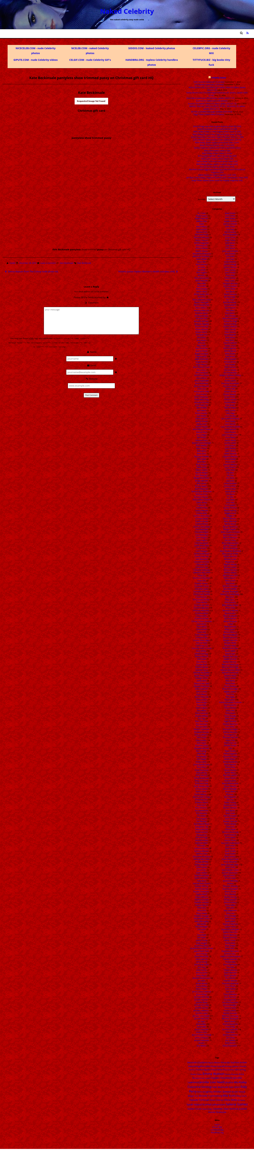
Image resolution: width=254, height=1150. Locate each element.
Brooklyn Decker (201, 497)
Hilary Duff (201, 910)
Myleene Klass (230, 645)
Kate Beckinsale (66, 263)
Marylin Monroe (230, 556)
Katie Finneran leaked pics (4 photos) (209, 82)
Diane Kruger (201, 702)
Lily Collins (230, 478)
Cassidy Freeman (201, 556)
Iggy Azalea (201, 924)
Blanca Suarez (202, 470)
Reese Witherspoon (230, 783)
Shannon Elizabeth (230, 889)
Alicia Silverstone (202, 278)
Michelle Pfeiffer (230, 589)
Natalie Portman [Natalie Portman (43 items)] (199, 1100)
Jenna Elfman (201, 986)
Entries (217, 1127)
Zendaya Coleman (230, 1035)
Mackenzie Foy (230, 510)
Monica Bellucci (230, 632)
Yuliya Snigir (230, 1026)
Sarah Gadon (230, 853)
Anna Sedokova (201, 383)
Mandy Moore (230, 524)
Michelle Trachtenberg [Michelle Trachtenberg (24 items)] (210, 1095)
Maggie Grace (230, 513)
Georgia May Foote (202, 859)
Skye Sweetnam (230, 910)
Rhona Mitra (230, 791)
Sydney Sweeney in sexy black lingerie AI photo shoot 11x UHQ (217, 137)
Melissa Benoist (230, 570)
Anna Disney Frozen (201, 367)
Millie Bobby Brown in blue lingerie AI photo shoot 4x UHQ (217, 134)
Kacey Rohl (230, 275)
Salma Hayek (230, 829)
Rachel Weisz (230, 772)
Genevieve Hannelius (201, 856)
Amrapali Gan (201, 334)
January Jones (201, 972)
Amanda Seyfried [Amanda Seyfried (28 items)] (229, 1062)
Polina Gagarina (230, 753)
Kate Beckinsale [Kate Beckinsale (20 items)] (220, 1087)
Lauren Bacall (230, 440)
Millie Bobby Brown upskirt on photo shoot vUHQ (217, 164)
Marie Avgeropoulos (230, 543)
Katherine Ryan (230, 324)
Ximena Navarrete (230, 1024)
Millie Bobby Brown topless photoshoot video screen (217, 142)
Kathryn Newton (230, 326)
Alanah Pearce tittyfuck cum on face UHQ (217, 145)
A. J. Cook (201, 213)
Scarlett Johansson (229, 872)
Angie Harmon (202, 362)
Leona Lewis (230, 461)
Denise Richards (201, 697)
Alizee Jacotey (201, 289)
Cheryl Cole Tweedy (201, 594)
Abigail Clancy (201, 216)
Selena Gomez (229, 875)
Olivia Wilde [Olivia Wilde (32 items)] (230, 1100)
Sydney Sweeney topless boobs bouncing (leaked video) (217, 148)
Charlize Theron (201, 583)
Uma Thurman (230, 997)
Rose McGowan (230, 816)
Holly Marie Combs (202, 918)
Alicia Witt (201, 283)
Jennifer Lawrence (200, 1010)
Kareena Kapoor (230, 286)
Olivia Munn (230, 713)
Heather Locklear (201, 902)
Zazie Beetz (230, 1032)
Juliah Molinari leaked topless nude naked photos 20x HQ (217, 139)
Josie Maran (230, 243)
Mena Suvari (230, 580)
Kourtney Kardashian (230, 383)
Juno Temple (230, 272)
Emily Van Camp (201, 781)
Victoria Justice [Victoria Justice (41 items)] (238, 1108)
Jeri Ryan (201, 1021)
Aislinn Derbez (202, 248)
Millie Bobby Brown (230, 605)
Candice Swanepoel (201, 526)
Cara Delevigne (201, 529)
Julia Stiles (230, 256)
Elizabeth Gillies (201, 745)
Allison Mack (201, 291)
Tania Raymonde (230, 964)
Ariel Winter (202, 416)
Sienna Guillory (230, 902)
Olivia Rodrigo (230, 716)
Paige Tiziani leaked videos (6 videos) (208, 114)
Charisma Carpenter (201, 578)
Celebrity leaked (218, 77)
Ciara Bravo (201, 624)
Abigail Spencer (201, 218)
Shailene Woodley (230, 881)
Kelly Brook (230, 356)
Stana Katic (229, 948)
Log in (217, 1124)
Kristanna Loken (230, 386)
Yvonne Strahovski (229, 1029)
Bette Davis (201, 453)
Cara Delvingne (201, 535)
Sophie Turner (230, 940)
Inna (201, 932)
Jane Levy (201, 967)
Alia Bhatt (202, 270)
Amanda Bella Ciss (201, 310)
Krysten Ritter (230, 402)
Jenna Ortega (201, 994)
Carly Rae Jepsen (201, 543)
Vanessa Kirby (230, 1008)
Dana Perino (201, 662)
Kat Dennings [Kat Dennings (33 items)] (204, 1087)
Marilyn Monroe (230, 545)
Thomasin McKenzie (230, 983)
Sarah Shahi (230, 867)
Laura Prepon (230, 432)
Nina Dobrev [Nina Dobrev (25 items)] (216, 1100)
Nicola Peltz (230, 683)
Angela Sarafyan (201, 354)
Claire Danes (201, 626)
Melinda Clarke (230, 567)
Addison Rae (201, 221)
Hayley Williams (201, 897)
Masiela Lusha (230, 559)
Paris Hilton (230, 726)
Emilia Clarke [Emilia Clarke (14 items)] (196, 1074)
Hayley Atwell (201, 894)
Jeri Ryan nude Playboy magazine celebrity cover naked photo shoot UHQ (217, 177)
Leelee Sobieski (230, 453)
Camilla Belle (201, 513)
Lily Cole (230, 475)
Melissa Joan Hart (230, 575)
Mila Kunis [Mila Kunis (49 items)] (229, 1096)
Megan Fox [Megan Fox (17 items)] (193, 1096)
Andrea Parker (202, 351)
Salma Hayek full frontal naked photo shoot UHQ (217, 161)
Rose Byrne (230, 810)
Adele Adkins (201, 226)
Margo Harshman (230, 526)
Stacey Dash (230, 943)
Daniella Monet (201, 667)
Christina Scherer (201, 618)
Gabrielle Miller (201, 843)
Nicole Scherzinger (230, 689)
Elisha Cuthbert (201, 735)
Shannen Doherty (230, 886)
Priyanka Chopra (230, 756)
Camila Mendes (201, 510)
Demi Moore (201, 694)
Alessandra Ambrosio (201, 253)
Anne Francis (201, 394)
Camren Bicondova (202, 516)
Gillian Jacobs (201, 867)
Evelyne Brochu (201, 829)
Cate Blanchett (201, 559)
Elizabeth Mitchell (201, 748)
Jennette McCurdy (201, 997)
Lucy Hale (230, 502)
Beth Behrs (201, 451)
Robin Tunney (230, 802)
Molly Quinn (230, 629)
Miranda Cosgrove (230, 610)
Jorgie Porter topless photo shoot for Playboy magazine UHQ (217, 180)
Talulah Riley (230, 962)
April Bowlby (201, 407)
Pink (230, 748)
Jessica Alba (201, 1024)
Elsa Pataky (201, 759)
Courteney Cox (201, 645)
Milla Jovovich (230, 602)
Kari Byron (230, 291)
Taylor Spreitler (230, 975)
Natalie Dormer (230, 659)
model (230, 624)
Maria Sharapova (230, 537)
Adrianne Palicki (201, 234)
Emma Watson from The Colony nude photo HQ (31, 271)
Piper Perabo (230, 751)
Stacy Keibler (230, 945)
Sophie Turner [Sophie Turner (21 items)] (195, 1108)
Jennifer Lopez (202, 1013)
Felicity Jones (201, 835)
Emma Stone (201, 791)
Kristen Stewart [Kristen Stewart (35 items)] (222, 1091)
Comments (217, 1130)
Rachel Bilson (229, 759)
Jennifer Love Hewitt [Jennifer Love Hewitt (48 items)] (212, 1082)
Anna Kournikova (201, 375)
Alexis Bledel (201, 259)
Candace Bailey (201, 518)
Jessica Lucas (201, 1032)
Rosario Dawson (230, 807)
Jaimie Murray (201, 959)
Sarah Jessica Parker (230, 859)
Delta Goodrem (201, 689)
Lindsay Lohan (230, 486)
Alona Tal (201, 297)
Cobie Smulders (201, 634)
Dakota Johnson (201, 656)
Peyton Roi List (230, 743)
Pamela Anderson (230, 724)
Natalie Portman (230, 662)
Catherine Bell (201, 564)
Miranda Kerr (230, 613)
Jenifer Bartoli (201, 983)
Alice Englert (201, 272)
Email (91, 365)
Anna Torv (201, 389)
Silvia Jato (230, 908)
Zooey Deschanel (230, 1045)
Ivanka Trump (201, 940)
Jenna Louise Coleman (201, 991)
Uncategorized (230, 999)
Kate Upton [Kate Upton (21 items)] (234, 1087)
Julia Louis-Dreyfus (230, 251)
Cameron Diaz (201, 507)
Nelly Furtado (230, 678)
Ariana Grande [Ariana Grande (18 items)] (217, 1066)
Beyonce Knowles (201, 456)
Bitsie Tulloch (201, 464)
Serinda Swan (230, 878)
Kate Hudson (230, 308)
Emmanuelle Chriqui (201, 797)
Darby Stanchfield (201, 675)
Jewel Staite (230, 216)
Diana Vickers (201, 699)
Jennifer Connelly (201, 1005)
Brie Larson (201, 483)
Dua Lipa (201, 718)
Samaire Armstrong (230, 832)
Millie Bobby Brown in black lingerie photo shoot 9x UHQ (217, 131)
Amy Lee (201, 343)
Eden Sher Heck (201, 721)
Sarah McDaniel (230, 862)
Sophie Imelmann (230, 932)
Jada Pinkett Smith (201, 951)
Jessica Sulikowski (201, 1040)
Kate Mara (230, 310)
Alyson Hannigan (202, 302)
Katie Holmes (230, 332)
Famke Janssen (201, 832)
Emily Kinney (201, 772)
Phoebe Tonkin (230, 745)
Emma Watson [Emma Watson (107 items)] (213, 1073)
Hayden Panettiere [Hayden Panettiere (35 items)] (222, 1078)
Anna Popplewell (201, 380)
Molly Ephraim (230, 626)
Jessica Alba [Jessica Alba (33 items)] (232, 1082)
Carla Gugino (201, 540)
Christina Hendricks (201, 610)
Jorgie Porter (230, 240)
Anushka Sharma (201, 402)
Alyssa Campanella (202, 305)
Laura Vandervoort (230, 435)
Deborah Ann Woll (201, 683)
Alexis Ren (201, 262)
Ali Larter (201, 267)
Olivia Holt (230, 710)
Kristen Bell (230, 389)
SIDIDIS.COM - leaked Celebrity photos (151, 48)
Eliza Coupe (201, 737)
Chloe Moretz (201, 602)
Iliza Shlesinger (201, 926)
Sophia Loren (230, 926)
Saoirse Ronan (230, 840)
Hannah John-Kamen (201, 883)
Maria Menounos (230, 535)
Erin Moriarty (201, 813)
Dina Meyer (202, 710)
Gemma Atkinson (201, 851)
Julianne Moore (230, 267)
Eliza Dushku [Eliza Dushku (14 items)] (228, 1069)
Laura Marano (230, 429)
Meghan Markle (230, 564)
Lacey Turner (230, 410)
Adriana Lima (201, 232)
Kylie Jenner (230, 405)
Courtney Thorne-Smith (201, 648)
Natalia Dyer (230, 654)
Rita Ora (230, 799)
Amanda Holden (201, 316)
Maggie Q (230, 516)
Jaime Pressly (201, 954)
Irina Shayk (201, 935)
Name (91, 351)
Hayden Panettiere (201, 891)
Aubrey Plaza (201, 432)
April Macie (201, 410)
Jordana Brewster (230, 234)
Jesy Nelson (202, 1045)
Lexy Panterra (230, 467)
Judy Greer (230, 245)
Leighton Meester (230, 456)
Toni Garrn (230, 991)
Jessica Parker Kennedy (201, 1035)
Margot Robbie (229, 529)
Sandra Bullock (230, 835)
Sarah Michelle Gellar (230, 864)
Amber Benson (201, 329)
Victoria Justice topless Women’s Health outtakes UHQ (148, 271)
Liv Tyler (230, 497)
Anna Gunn (201, 370)
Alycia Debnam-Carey (201, 299)
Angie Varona (201, 364)
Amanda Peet (201, 318)
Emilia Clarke (201, 762)
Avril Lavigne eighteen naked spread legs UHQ (217, 156)
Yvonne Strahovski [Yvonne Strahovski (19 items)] (217, 1112)
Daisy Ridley (201, 651)
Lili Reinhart (230, 470)
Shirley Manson (230, 899)
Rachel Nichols (230, 764)
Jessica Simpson (201, 1037)
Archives (201, 199)
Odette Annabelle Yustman (230, 702)
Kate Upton (230, 313)
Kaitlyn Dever (230, 278)
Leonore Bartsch (230, 464)
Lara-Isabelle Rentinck (230, 418)
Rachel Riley (230, 767)
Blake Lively (201, 467)
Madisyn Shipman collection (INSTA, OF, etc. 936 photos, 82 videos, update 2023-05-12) (217, 107)
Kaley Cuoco (230, 280)
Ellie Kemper (201, 756)
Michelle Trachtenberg (229, 594)
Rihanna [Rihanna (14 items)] (241, 1100)
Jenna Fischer (201, 989)
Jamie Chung (201, 962)
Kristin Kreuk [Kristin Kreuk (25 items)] (238, 1091)
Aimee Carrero (201, 240)
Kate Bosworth (230, 305)
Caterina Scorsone (201, 562)
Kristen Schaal (230, 391)
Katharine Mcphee (230, 318)
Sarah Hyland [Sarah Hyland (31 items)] (194, 1104)
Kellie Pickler (230, 354)
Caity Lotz (202, 505)
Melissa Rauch (230, 578)
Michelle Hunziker (230, 586)
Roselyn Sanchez (230, 821)
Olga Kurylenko (230, 705)
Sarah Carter (230, 848)
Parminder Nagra (230, 729)
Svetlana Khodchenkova (230, 956)
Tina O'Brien (230, 986)
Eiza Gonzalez (201, 726)
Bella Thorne (201, 448)
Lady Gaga (230, 413)
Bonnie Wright (202, 472)
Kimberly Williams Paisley (230, 375)
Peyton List (230, 740)
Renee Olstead (230, 786)
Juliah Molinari (230, 262)
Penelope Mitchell (230, 737)
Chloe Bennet (201, 597)
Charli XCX (201, 580)
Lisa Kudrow (230, 491)
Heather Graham (202, 899)
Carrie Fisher (201, 548)
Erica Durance (201, 807)
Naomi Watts (230, 651)
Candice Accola (201, 521)
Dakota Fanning (201, 654)
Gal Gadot (201, 845)
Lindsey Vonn (230, 489)
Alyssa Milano (201, 308)
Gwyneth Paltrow (201, 875)
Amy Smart (201, 345)
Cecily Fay (202, 575)
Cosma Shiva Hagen (201, 640)
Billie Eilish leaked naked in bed (217, 150)
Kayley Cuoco (230, 345)
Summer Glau (229, 954)
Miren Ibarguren (230, 616)
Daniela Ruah (201, 664)
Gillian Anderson (202, 864)
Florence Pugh (202, 837)
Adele (201, 224)
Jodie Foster (230, 226)
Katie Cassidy (230, 329)
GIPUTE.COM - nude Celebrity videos (35, 59)
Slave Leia (230, 913)
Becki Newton (201, 445)
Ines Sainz (201, 929)
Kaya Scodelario (230, 343)
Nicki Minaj (230, 680)
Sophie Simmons (230, 937)
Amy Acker (201, 337)
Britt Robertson (201, 489)
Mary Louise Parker (230, 553)
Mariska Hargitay (230, 548)
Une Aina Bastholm (230, 1002)
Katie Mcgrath (230, 334)
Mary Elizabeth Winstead (230, 551)
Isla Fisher (201, 937)
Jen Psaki (201, 980)
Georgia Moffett (201, 862)
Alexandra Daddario (201, 256)
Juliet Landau (230, 270)
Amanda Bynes (201, 313)
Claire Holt (201, 632)
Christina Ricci (202, 616)
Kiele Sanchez (230, 367)
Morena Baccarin (230, 637)
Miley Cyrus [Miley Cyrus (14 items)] (241, 1096)
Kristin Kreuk (229, 397)
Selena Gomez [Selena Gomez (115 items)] (237, 1104)
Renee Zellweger (230, 789)
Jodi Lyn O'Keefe (230, 224)
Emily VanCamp (201, 783)
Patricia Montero (230, 732)
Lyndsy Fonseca (230, 507)
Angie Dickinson (201, 359)
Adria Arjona (201, 229)
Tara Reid (230, 967)
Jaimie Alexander (202, 956)
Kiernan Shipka (230, 370)
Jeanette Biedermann (201, 978)
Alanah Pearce (202, 251)
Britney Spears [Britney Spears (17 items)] (232, 1066)
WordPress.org (217, 1132)
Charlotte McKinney (201, 591)
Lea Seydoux (230, 445)
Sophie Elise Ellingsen (230, 929)
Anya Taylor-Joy (201, 405)
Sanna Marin (230, 837)
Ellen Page (201, 753)
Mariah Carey (230, 540)
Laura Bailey (230, 421)
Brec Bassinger (201, 475)
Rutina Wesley (230, 824)
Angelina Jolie (201, 356)
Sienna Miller (230, 905)
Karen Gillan (230, 289)
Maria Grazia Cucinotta (230, 532)
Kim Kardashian (230, 372)
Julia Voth (230, 259)
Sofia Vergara (230, 918)
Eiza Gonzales (201, 724)
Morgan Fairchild (230, 640)
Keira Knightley (229, 348)
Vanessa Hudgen (230, 1005)
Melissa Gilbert (230, 572)
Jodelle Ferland (230, 221)
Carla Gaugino (201, 537)
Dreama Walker (201, 716)
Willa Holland (229, 1021)
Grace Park (201, 870)
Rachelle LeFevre (230, 775)
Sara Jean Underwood (230, 843)
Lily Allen (230, 472)
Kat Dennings (229, 297)
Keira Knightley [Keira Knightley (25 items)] (205, 1091)
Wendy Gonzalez (230, 1013)
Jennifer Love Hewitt (201, 1016)
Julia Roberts (230, 253)
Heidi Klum (201, 908)
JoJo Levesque (230, 232)
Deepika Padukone (201, 686)
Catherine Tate (201, 567)
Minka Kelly (230, 608)
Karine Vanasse (230, 294)
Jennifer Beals (201, 1002)
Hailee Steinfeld (201, 878)
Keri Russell (230, 364)
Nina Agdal (230, 697)
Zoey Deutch (230, 1043)
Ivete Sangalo (201, 943)
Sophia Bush (230, 921)
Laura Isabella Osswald (230, 426)
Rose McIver (230, 818)
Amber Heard (201, 332)
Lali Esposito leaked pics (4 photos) (208, 84)
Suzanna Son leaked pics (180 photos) (211, 101)
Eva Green (201, 816)
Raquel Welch (230, 778)
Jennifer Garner (201, 1008)
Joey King (230, 229)
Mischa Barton (230, 618)
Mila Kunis (229, 597)
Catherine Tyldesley (201, 570)
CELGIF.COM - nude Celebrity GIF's (90, 59)
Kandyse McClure (230, 283)
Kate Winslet (230, 316)
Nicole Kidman (230, 686)
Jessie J (201, 1043)
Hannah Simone (201, 889)
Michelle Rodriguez (230, 591)
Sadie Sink (230, 827)
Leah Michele (230, 448)
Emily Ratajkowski (201, 778)
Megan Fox (229, 562)
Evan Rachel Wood (201, 824)
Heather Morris (201, 905)
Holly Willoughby (202, 921)
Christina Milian (201, 613)
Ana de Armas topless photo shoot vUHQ (217, 167)
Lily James (230, 481)
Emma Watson (201, 794)
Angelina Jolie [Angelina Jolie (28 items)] (202, 1066)
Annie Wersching (202, 399)
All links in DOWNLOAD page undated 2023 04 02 (211, 111)
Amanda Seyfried (201, 321)
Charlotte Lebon (201, 589)
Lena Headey (230, 459)
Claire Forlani (201, 629)
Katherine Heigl (230, 321)
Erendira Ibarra (201, 802)
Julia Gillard (230, 248)
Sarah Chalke (230, 851)
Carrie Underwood (201, 553)
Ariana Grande (201, 413)
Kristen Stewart (229, 394)
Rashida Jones (230, 781)
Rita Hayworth (230, 797)
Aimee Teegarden (201, 243)
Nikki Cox (230, 694)
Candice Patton (201, 524)
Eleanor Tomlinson (201, 729)
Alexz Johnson (201, 264)
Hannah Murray (201, 886)
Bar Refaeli (201, 437)
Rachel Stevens (230, 770)
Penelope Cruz (230, 735)
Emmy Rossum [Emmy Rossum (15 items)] (231, 1074)
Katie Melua (230, 337)
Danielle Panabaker (201, 672)
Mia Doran (230, 583)
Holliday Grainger (201, 916)
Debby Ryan (201, 680)
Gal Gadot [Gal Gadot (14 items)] (205, 1078)
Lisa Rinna (230, 494)
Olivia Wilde (230, 718)
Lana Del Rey (230, 416)
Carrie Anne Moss (201, 545)
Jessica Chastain (201, 1029)
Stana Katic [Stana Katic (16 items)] (207, 1109)
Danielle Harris (201, 670)
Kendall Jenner (230, 362)
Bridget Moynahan (201, 478)
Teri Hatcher (230, 978)
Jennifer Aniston (201, 999)
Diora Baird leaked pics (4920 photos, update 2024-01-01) (210, 98)
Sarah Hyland (229, 856)
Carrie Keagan (202, 551)
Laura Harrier (230, 424)
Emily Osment (201, 775)
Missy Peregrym (230, 621)
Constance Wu (202, 637)
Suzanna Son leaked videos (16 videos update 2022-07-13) (212, 103)
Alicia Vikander (201, 280)
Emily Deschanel (201, 770)
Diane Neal (201, 705)
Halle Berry (201, 881)
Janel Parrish (201, 970)
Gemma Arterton (201, 848)
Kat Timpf (230, 299)
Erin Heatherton (201, 810)
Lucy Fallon (230, 499)
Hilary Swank (201, 913)
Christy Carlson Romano (201, 621)
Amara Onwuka (201, 326)
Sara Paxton (230, 845)
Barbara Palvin (201, 440)
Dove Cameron (201, 713)
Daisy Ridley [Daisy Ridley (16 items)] (217, 1069)
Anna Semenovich (201, 386)
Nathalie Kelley (230, 675)
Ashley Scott (201, 424)
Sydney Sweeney (230, 959)
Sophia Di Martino (230, 924)
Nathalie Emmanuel (230, 672)
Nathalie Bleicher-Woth (230, 670)
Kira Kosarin (230, 378)
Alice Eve (201, 275)
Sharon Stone (230, 891)
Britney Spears (201, 486)
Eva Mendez (201, 821)
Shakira (230, 883)
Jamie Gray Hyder (201, 964)
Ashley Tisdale (201, 426)
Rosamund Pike (230, 805)
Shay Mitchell (230, 894)
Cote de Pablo (201, 643)
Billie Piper (201, 461)
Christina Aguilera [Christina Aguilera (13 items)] (203, 1069)
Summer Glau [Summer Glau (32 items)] (221, 1108)
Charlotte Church (201, 586)
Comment (91, 302)
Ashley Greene (201, 421)
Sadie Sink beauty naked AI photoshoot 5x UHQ (217, 129)
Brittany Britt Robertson (201, 491)
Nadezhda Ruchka (230, 648)
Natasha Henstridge (230, 667)
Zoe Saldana (230, 1040)
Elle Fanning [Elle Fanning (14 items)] (240, 1069)
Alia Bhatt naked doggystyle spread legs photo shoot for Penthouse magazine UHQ (217, 170)
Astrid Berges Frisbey (201, 429)
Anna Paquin (201, 378)
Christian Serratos (201, 605)
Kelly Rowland (230, 359)
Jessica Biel (201, 1026)
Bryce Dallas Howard (201, 499)
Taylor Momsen (230, 972)
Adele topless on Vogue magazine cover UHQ (217, 175)
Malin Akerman (230, 521)
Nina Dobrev (230, 699)
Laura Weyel (230, 437)
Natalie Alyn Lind (230, 656)
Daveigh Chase (201, 678)
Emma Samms (202, 789)
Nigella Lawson (230, 691)
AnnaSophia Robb (201, 391)
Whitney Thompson (230, 1018)
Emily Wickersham (201, 786)
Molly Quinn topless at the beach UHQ (217, 158)
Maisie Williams (229, 518)
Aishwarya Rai (201, 245)
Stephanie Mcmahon (230, 951)
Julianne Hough (230, 264)
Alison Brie (201, 286)
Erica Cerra (201, 805)
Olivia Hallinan (230, 708)
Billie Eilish (201, 459)
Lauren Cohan (230, 443)
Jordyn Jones (230, 237)
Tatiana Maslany (230, 970)
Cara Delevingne (201, 532)
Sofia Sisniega (230, 916)
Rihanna (229, 794)
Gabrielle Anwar (201, 840)
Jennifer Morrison (201, 1018)
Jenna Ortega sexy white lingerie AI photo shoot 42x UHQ (217, 126)
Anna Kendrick (201, 372)
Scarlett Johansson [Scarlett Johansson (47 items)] (213, 1104)
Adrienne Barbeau (201, 237)
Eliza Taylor (201, 743)
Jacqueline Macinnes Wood (201, 948)
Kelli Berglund (230, 351)
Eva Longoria (201, 818)
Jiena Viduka (230, 218)
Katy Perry (229, 340)
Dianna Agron (201, 708)
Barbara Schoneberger (201, 443)
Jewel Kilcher (230, 213)
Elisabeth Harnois (201, 732)
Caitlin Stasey (201, 502)
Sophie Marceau (230, 935)
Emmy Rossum (201, 799)
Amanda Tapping (201, 324)
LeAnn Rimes (230, 451)
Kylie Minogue (230, 407)
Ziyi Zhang (230, 1037)
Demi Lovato (201, 691)
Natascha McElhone (230, 664)
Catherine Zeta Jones (201, 572)
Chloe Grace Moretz (201, 599)
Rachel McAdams (230, 762)
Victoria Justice (230, 1010)
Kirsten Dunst (230, 380)
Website (91, 378)
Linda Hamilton (230, 483)
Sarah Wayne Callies (230, 870)
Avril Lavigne (201, 435)
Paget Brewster (230, 721)
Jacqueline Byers (201, 945)
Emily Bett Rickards (202, 764)
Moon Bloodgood (230, 634)
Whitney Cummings (230, 1016)
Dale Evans (201, 659)
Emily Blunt (201, 767)
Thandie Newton (230, 980)
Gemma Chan (201, 853)
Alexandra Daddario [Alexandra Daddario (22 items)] (197, 1062)
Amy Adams (202, 340)
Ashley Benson (201, 418)
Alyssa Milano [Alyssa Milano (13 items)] (214, 1062)
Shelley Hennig (230, 897)
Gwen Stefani (201, 872)
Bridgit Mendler (201, 481)
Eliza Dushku (201, 740)
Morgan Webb (230, 643)
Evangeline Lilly (201, 827)
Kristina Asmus (230, 399)
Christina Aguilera (201, 608)
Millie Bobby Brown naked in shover (217, 153)
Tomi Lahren (230, 989)
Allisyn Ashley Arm (201, 294)
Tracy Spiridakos (230, 994)
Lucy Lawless (230, 505)
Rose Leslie (230, 813)
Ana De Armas (202, 348)
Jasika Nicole (201, 975)
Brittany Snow (201, 494)
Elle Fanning (201, 751)
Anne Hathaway (201, 397)
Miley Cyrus (230, 599)
